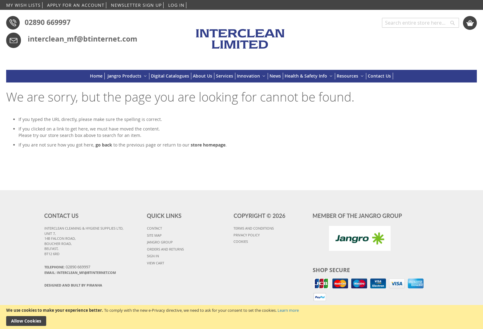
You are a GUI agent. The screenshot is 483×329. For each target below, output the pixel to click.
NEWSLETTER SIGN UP (136, 5)
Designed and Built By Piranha (73, 285)
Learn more (288, 310)
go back (103, 145)
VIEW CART (155, 263)
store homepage (208, 145)
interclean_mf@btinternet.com (82, 39)
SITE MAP (154, 235)
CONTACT (154, 228)
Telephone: (67, 267)
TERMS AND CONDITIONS (253, 228)
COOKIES (240, 241)
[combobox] (420, 23)
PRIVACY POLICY (246, 235)
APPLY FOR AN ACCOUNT (75, 5)
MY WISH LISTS (23, 5)
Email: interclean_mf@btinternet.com (80, 272)
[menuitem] (97, 76)
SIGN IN (153, 256)
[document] (241, 317)
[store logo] (241, 36)
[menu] (241, 76)
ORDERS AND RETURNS (165, 249)
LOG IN (176, 5)
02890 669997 (48, 22)
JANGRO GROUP (160, 242)
